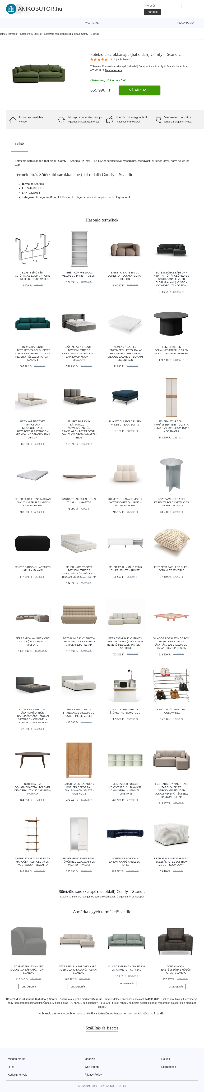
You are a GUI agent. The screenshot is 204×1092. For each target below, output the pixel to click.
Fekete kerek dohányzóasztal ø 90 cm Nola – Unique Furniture (171, 350)
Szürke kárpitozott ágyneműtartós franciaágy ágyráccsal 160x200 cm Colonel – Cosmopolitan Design (33, 716)
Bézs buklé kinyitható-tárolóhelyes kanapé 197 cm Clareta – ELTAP (78, 641)
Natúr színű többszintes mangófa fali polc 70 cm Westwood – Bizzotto (32, 861)
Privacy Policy (185, 23)
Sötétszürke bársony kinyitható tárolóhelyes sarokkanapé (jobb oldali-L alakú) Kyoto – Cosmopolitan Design (171, 279)
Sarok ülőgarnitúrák (104, 896)
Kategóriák (26, 33)
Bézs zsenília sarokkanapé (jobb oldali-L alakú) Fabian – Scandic (77, 969)
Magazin (90, 1058)
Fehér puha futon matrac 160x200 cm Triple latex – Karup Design (33, 502)
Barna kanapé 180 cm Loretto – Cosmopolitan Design (125, 275)
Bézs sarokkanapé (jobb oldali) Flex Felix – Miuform (33, 641)
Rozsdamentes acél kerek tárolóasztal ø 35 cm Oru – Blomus (171, 502)
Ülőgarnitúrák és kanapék (130, 896)
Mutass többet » (113, 70)
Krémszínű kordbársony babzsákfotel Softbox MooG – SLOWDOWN (171, 861)
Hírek (11, 1066)
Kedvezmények (17, 1074)
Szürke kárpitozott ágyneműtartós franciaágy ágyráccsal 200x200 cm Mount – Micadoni (79, 353)
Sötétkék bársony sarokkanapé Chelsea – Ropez (125, 861)
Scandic (171, 66)
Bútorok (38, 33)
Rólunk (165, 1058)
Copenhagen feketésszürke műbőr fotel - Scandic (175, 969)
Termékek (13, 33)
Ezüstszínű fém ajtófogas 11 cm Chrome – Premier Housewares (32, 275)
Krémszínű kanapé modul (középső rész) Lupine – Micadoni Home (125, 502)
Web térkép (92, 23)
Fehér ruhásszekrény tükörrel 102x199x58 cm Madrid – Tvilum (78, 861)
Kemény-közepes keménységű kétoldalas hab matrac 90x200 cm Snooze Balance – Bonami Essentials (125, 353)
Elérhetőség (168, 1066)
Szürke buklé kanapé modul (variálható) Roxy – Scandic (28, 969)
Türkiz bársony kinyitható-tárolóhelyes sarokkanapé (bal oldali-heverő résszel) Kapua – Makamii (32, 353)
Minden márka (16, 1058)
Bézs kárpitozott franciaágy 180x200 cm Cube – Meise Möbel (78, 712)
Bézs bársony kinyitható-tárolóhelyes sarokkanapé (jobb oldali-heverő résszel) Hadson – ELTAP (171, 790)
